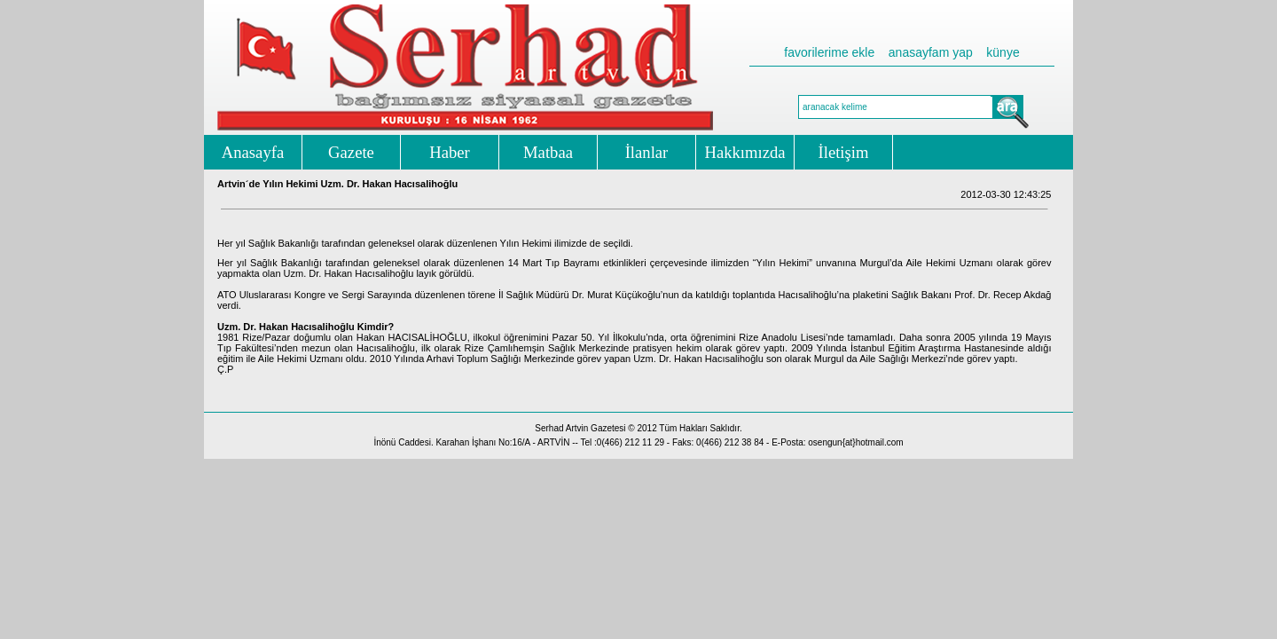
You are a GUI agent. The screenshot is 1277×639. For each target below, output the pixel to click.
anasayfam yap (931, 52)
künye (1002, 52)
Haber (449, 152)
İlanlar (647, 152)
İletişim (844, 152)
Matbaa (548, 152)
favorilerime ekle (829, 52)
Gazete (351, 152)
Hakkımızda (744, 152)
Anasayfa (253, 152)
